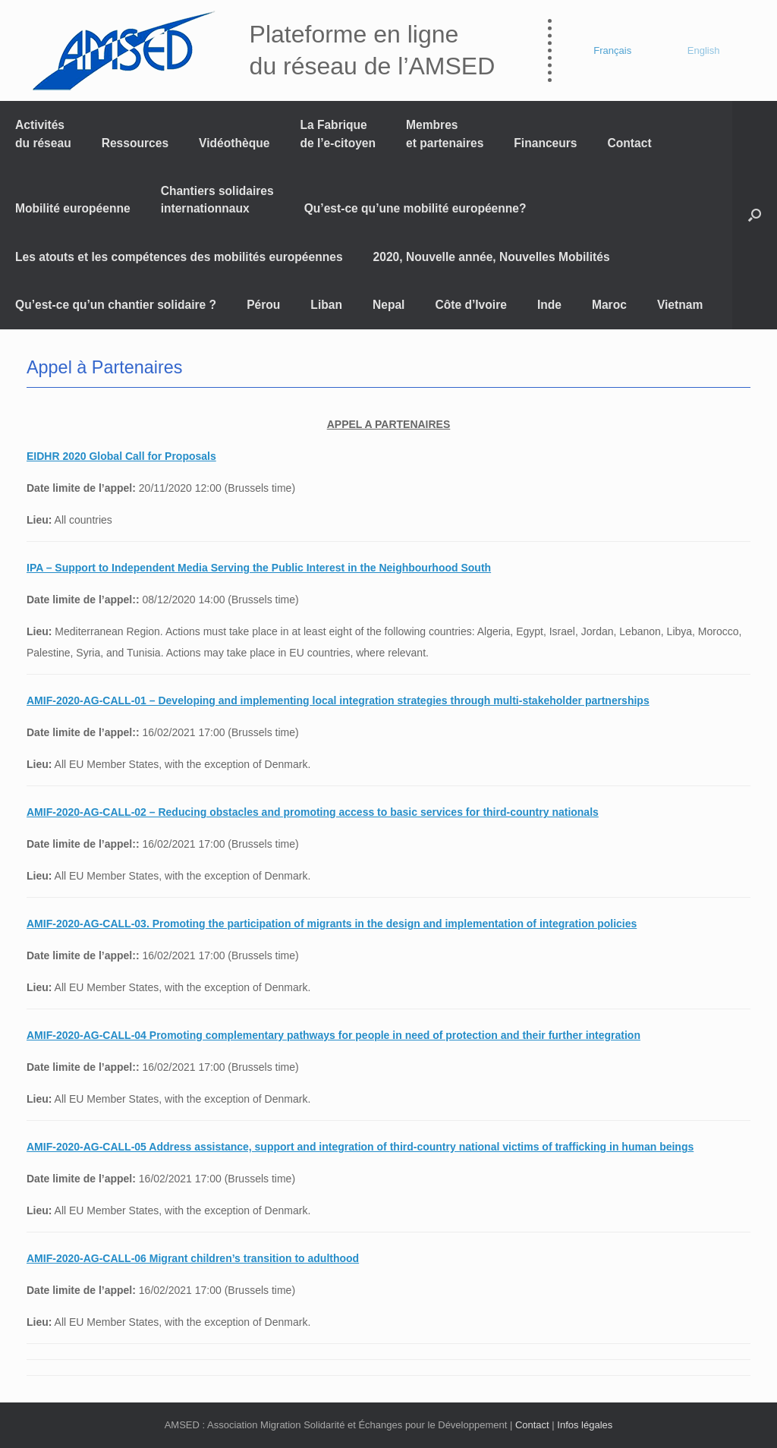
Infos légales (584, 1425)
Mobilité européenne (73, 208)
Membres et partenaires (444, 133)
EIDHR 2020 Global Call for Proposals (121, 456)
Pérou (263, 304)
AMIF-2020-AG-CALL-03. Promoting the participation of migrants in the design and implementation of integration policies (332, 924)
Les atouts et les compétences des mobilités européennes (179, 256)
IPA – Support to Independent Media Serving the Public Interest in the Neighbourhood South (259, 568)
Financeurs (545, 143)
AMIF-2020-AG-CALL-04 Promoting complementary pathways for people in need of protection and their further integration (333, 1035)
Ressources (135, 143)
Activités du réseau (43, 133)
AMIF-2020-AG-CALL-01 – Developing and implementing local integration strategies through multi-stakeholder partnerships (338, 700)
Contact (630, 143)
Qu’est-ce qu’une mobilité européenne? (415, 208)
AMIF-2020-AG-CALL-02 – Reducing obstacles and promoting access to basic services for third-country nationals (313, 812)
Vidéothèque (234, 143)
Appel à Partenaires (104, 367)
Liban (326, 304)
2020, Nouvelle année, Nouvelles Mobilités (491, 256)
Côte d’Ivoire (470, 304)
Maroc (609, 304)
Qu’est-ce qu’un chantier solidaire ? (115, 304)
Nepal (388, 304)
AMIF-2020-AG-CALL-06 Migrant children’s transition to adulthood (193, 1258)
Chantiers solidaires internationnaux (217, 199)
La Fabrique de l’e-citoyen (338, 133)
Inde (549, 304)
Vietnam (680, 304)
